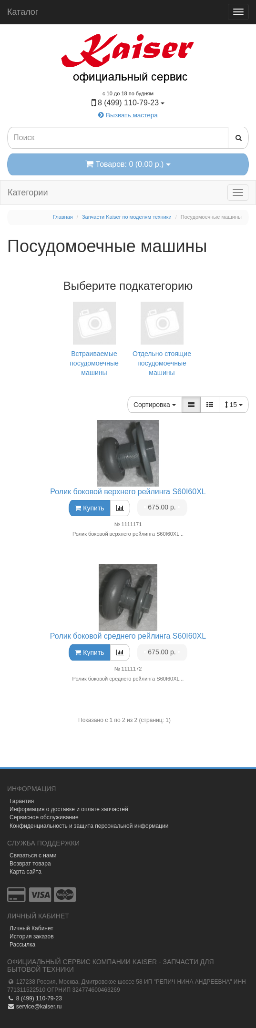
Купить (89, 508)
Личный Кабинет (31, 928)
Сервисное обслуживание (44, 817)
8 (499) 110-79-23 (34, 998)
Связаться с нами (33, 855)
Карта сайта (25, 871)
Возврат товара (30, 863)
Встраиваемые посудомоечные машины (94, 338)
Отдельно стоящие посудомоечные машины (162, 338)
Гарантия (22, 801)
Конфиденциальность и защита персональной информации (89, 826)
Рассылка (22, 944)
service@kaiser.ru (34, 1006)
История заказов (32, 936)
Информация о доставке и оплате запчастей (69, 809)
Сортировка (154, 404)
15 (234, 404)
